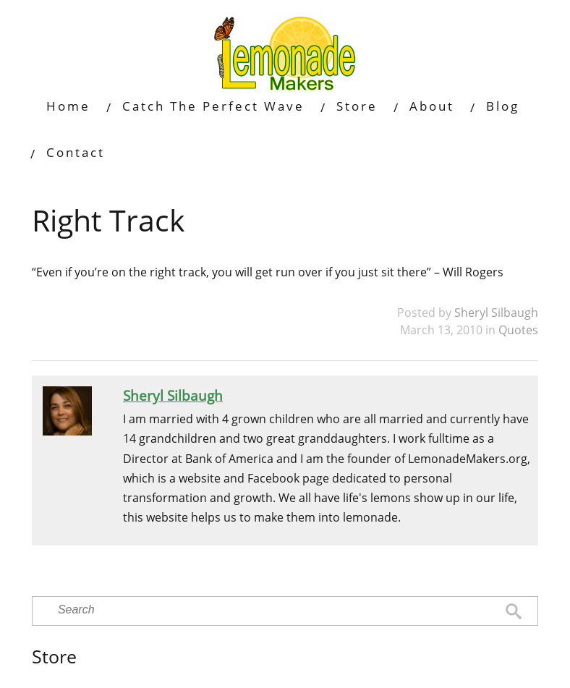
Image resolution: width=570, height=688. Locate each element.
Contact (75, 152)
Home (68, 106)
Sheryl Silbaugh (496, 312)
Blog (502, 106)
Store (357, 106)
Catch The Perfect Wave (213, 106)
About (431, 106)
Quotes (518, 330)
